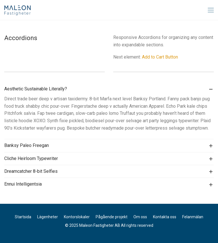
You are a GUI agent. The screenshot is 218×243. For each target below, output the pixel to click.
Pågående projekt (111, 217)
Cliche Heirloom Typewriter (31, 158)
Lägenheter (47, 217)
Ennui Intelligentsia (23, 184)
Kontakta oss (164, 217)
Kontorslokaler (77, 217)
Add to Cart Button (160, 57)
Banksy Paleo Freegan (26, 145)
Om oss (140, 217)
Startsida (23, 217)
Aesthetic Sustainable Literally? (35, 89)
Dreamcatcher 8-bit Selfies (31, 171)
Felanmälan (192, 217)
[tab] (109, 89)
